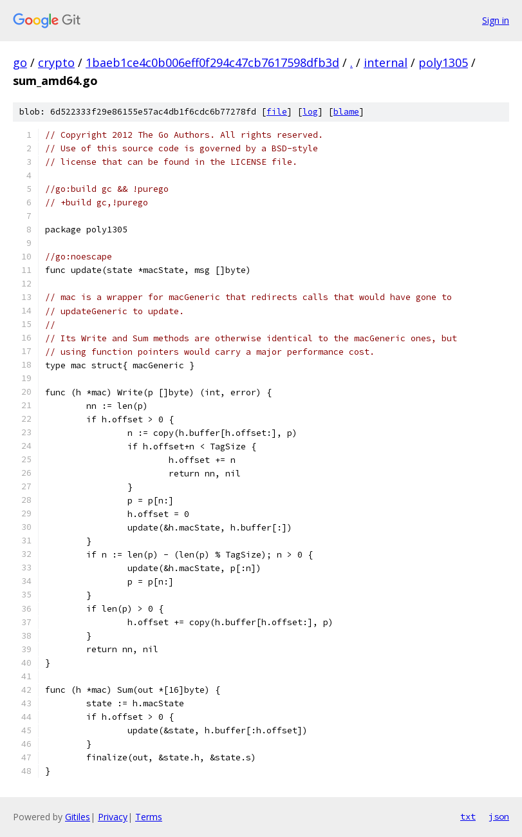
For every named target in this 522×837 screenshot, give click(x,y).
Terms (148, 817)
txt (468, 816)
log (310, 111)
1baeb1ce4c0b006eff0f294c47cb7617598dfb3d (212, 62)
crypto (56, 62)
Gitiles (77, 817)
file (276, 111)
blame (346, 111)
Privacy (112, 817)
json (499, 816)
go (20, 62)
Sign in (495, 20)
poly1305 (443, 62)
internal (385, 62)
